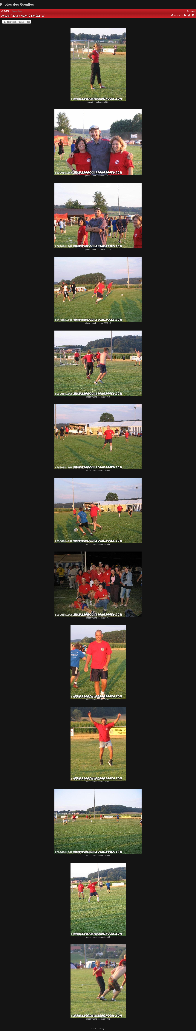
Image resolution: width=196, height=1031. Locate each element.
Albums (5, 11)
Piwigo (102, 1029)
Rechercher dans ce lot (18, 22)
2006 (15, 15)
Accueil (5, 15)
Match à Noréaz (30, 15)
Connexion (191, 11)
